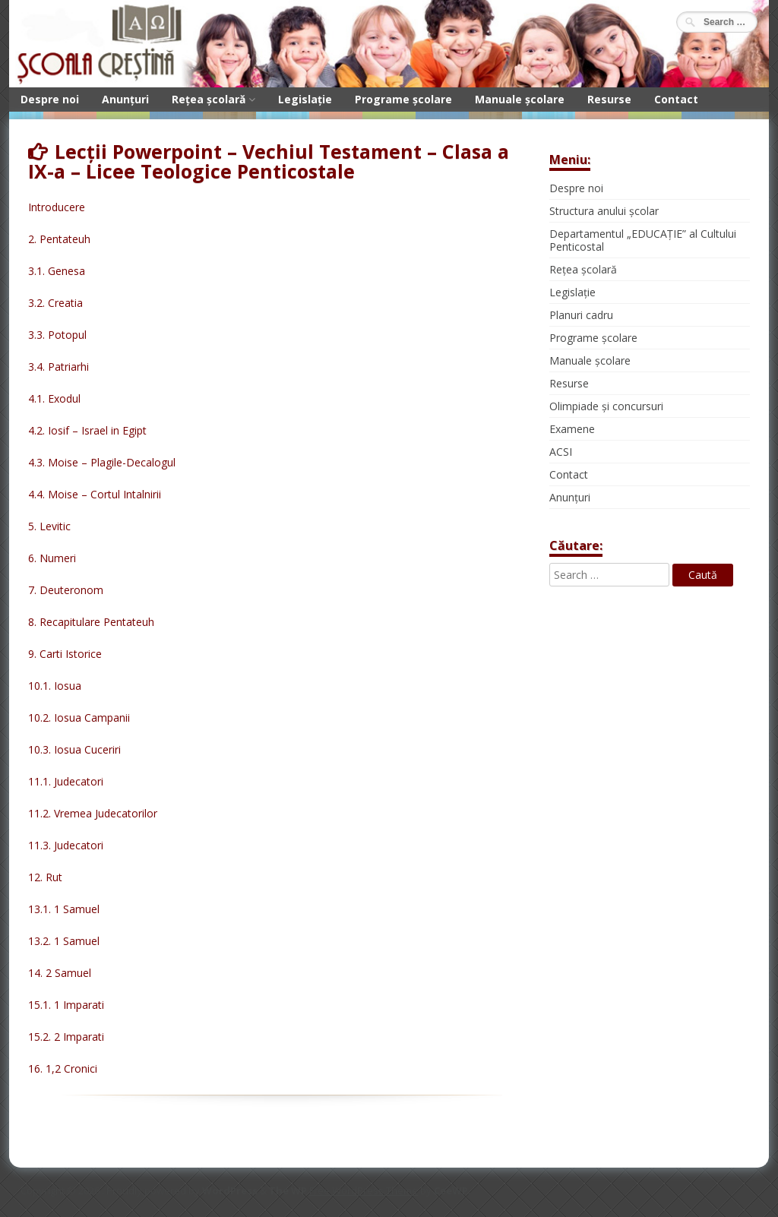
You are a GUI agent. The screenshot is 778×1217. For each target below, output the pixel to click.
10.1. (41, 685)
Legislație (305, 99)
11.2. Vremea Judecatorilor (92, 813)
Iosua (67, 685)
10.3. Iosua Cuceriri (74, 749)
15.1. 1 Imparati (66, 1004)
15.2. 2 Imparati (66, 1036)
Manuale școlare (520, 99)
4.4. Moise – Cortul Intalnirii (94, 494)
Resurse (609, 99)
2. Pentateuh (59, 239)
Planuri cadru (581, 315)
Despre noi (50, 99)
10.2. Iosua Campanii (79, 717)
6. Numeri (52, 558)
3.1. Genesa (56, 271)
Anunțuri (125, 99)
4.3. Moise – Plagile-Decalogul (102, 462)
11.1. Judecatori (65, 781)
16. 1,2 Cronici (62, 1068)
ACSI (560, 451)
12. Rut (45, 877)
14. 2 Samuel (59, 973)
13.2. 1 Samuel (64, 941)
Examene (572, 429)
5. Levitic (49, 526)
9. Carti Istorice (65, 653)
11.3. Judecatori (65, 845)
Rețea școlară (208, 99)
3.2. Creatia (55, 303)
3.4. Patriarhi (58, 366)
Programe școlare (403, 99)
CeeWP (451, 1190)
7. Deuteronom (65, 590)
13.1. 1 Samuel (64, 909)
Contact (676, 99)
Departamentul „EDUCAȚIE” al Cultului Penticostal (642, 240)
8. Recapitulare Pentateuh (91, 622)
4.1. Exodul (54, 398)
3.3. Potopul (57, 334)
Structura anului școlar (604, 211)
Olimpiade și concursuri (606, 406)
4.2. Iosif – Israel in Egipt (87, 430)
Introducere (56, 207)
